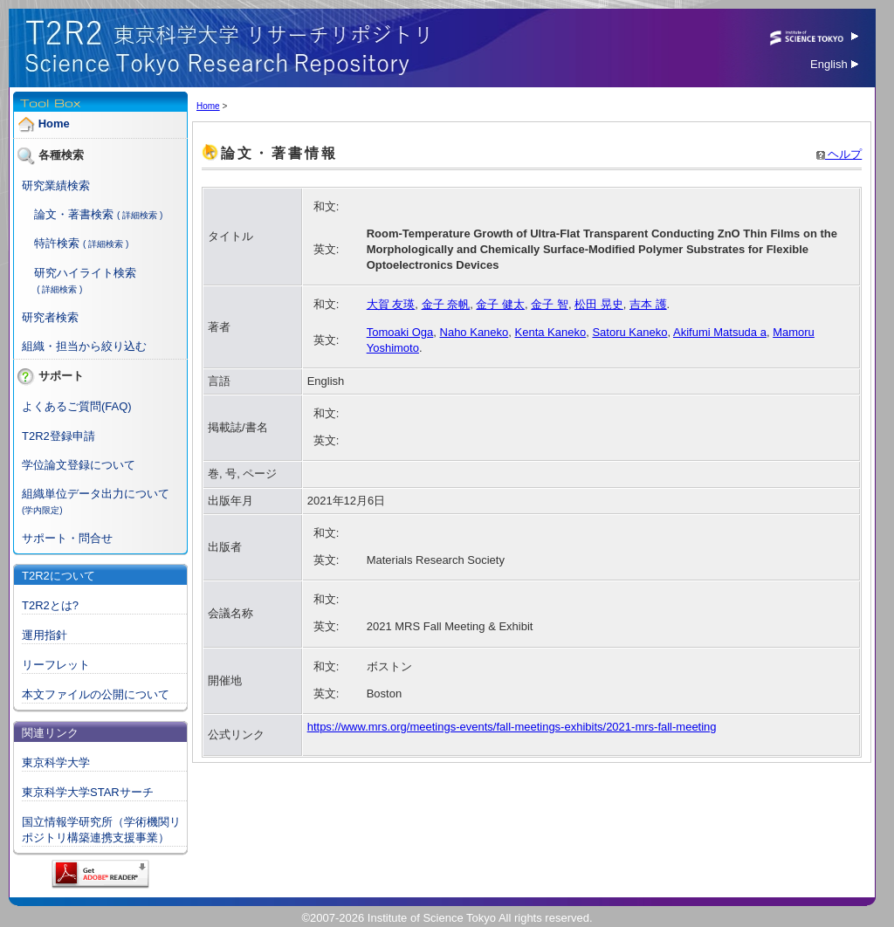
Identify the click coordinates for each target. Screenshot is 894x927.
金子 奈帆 (446, 304)
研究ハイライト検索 (85, 272)
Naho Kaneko (474, 332)
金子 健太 (500, 304)
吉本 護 (648, 304)
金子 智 (549, 304)
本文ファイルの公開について (95, 694)
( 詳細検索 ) (139, 215)
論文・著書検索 (73, 214)
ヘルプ (839, 154)
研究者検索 (50, 317)
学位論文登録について (78, 464)
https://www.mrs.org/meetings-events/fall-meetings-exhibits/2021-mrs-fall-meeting (512, 726)
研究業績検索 (56, 185)
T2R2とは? (50, 605)
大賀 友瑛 (391, 304)
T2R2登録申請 (58, 436)
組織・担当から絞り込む (84, 346)
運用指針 (44, 635)
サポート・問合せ (67, 538)
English (834, 64)
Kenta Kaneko (551, 332)
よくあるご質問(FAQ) (77, 406)
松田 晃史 (598, 304)
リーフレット (56, 664)
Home (54, 123)
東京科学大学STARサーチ (88, 792)
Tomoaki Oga (400, 332)
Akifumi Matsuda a (720, 332)
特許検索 (56, 243)
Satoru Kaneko (629, 332)
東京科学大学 (56, 762)
